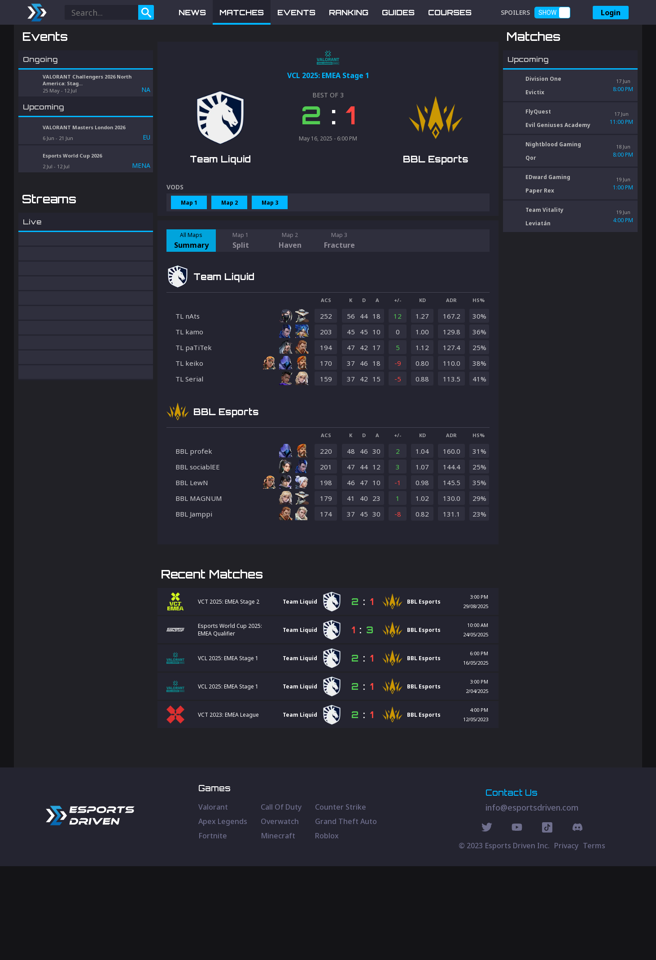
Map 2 (229, 249)
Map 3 (270, 249)
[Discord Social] (547, 922)
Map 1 (189, 249)
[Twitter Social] (486, 922)
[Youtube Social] (517, 922)
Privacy (566, 939)
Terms (594, 939)
